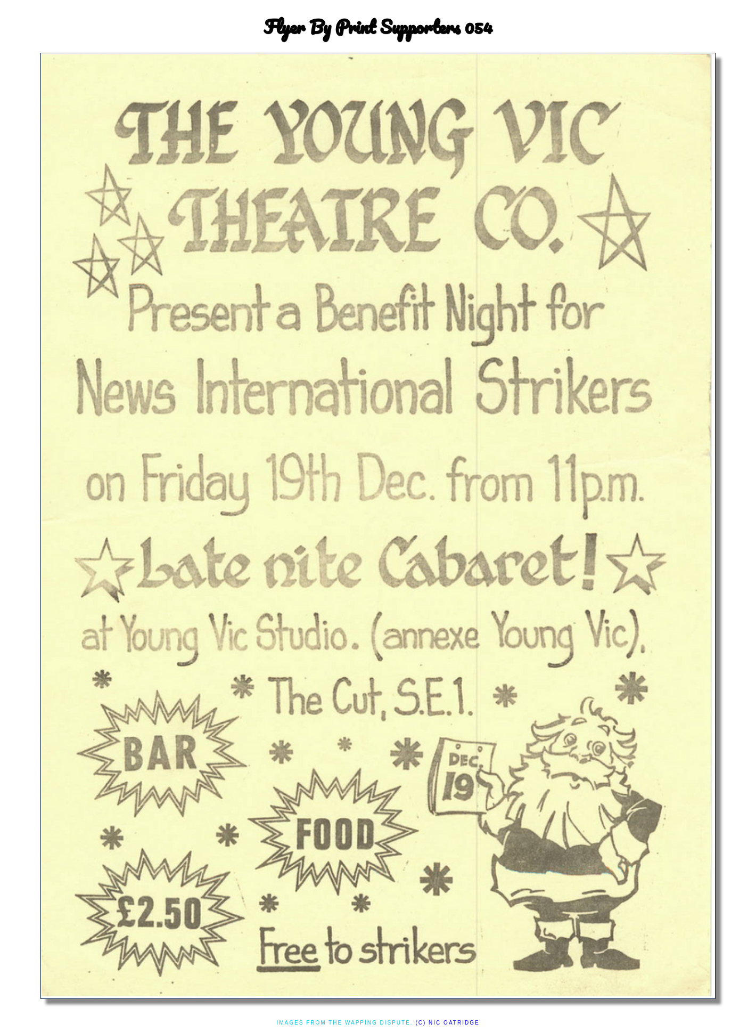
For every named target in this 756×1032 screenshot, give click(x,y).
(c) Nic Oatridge (447, 1023)
